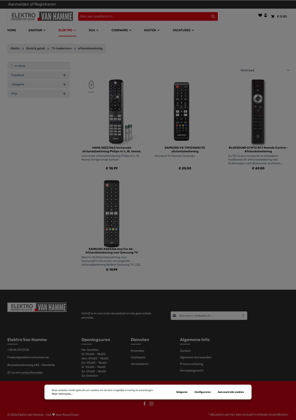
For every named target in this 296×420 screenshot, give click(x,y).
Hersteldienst (139, 364)
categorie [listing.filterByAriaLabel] (39, 84)
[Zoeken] (213, 16)
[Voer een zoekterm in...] (143, 16)
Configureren (203, 405)
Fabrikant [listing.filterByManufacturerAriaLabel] (39, 75)
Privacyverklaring (191, 364)
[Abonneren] (243, 315)
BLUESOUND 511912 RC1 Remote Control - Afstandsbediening (258, 149)
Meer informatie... (62, 407)
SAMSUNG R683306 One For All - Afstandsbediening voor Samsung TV (111, 251)
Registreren (45, 4)
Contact (185, 351)
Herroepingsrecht (191, 370)
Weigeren (182, 405)
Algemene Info (195, 339)
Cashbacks (138, 357)
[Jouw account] (265, 15)
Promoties (137, 351)
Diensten (140, 339)
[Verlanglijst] (260, 15)
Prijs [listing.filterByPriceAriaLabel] (39, 93)
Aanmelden (18, 4)
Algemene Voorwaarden (195, 357)
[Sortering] (265, 70)
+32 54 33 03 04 (18, 350)
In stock (20, 66)
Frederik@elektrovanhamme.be (28, 357)
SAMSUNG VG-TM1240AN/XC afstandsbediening (185, 149)
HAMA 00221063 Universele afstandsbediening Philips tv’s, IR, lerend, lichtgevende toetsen (111, 149)
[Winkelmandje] (279, 16)
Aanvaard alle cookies (231, 405)
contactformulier (32, 372)
